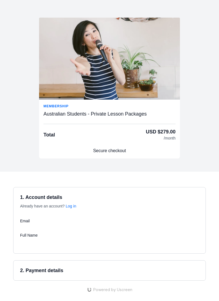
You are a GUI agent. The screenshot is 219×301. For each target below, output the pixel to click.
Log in (71, 206)
